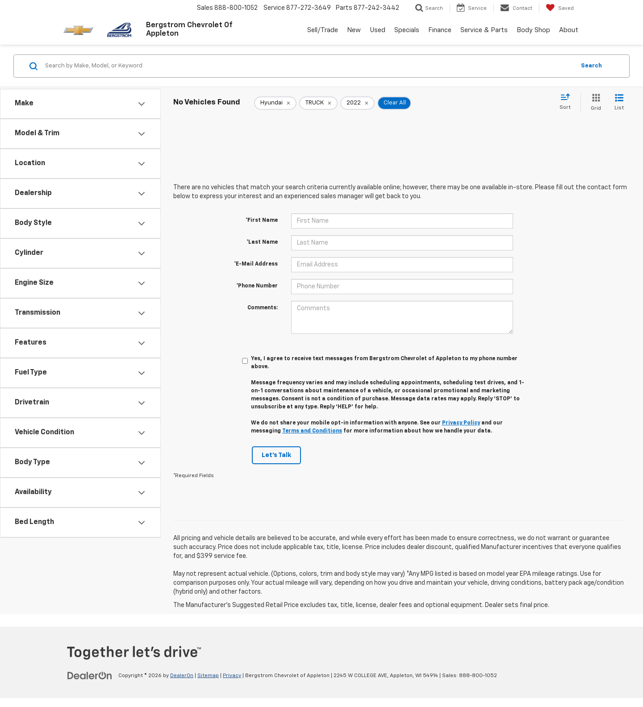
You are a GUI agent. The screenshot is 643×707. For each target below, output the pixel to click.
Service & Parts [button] (484, 30)
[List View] (619, 102)
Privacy (232, 675)
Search (591, 66)
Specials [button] (406, 30)
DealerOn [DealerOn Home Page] (181, 675)
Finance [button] (439, 30)
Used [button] (377, 30)
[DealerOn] (90, 675)
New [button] (354, 30)
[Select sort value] (567, 102)
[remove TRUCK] (318, 103)
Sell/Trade (322, 30)
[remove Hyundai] (275, 103)
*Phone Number (257, 286)
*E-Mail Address (256, 264)
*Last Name (262, 242)
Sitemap (208, 675)
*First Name (262, 220)
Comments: (262, 308)
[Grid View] (594, 102)
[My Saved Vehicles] (559, 8)
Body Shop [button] (533, 30)
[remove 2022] (357, 103)
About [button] (568, 30)
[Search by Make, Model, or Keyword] (308, 66)
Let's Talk (276, 455)
